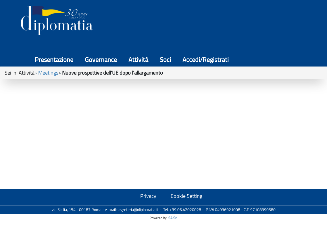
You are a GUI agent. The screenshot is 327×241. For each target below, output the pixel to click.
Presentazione (138, 23)
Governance (185, 23)
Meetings (48, 52)
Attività (222, 23)
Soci (249, 23)
